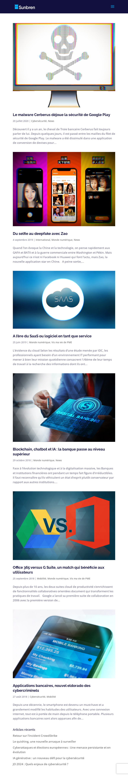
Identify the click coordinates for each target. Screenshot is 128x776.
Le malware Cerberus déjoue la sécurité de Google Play (61, 115)
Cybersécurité (39, 121)
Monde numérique (62, 239)
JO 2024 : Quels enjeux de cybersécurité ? (40, 764)
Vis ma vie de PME (62, 342)
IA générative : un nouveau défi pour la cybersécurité (48, 758)
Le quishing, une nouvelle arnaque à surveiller (44, 741)
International (43, 239)
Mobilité (41, 578)
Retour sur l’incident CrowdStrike (35, 736)
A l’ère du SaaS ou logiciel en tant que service (52, 336)
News (51, 121)
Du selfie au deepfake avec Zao (40, 233)
